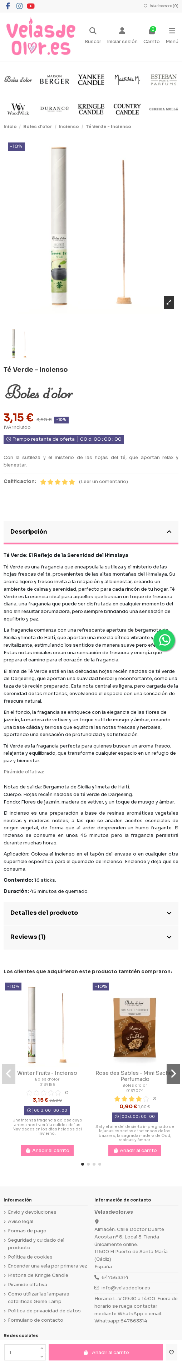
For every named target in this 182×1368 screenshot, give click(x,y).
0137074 (134, 1090)
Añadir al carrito (106, 1352)
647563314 (115, 1277)
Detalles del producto (91, 913)
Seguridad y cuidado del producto (36, 1244)
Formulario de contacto (35, 1320)
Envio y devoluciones (32, 1212)
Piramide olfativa (27, 1285)
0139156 (47, 1084)
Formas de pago (27, 1231)
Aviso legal (20, 1221)
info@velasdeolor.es (126, 1288)
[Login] (122, 36)
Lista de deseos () (160, 6)
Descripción (91, 531)
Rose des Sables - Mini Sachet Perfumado (134, 1076)
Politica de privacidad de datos (44, 1311)
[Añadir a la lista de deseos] (171, 1352)
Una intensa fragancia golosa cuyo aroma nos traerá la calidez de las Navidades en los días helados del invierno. (47, 1127)
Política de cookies (30, 1257)
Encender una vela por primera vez (47, 1266)
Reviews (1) (91, 937)
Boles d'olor (47, 1079)
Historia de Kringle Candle (38, 1275)
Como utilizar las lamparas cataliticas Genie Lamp (38, 1297)
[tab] (91, 533)
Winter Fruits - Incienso (47, 1073)
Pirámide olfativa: (24, 772)
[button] (82, 1164)
